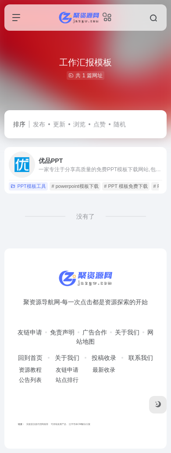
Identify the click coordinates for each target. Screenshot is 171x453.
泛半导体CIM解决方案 (79, 424)
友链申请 (30, 332)
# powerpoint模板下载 (75, 186)
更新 (59, 124)
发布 (39, 124)
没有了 (85, 216)
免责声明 (62, 332)
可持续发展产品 (58, 424)
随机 (120, 124)
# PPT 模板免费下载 (125, 186)
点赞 (99, 124)
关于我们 (127, 332)
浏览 (79, 124)
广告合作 (94, 332)
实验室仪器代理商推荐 (37, 424)
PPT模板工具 (28, 186)
